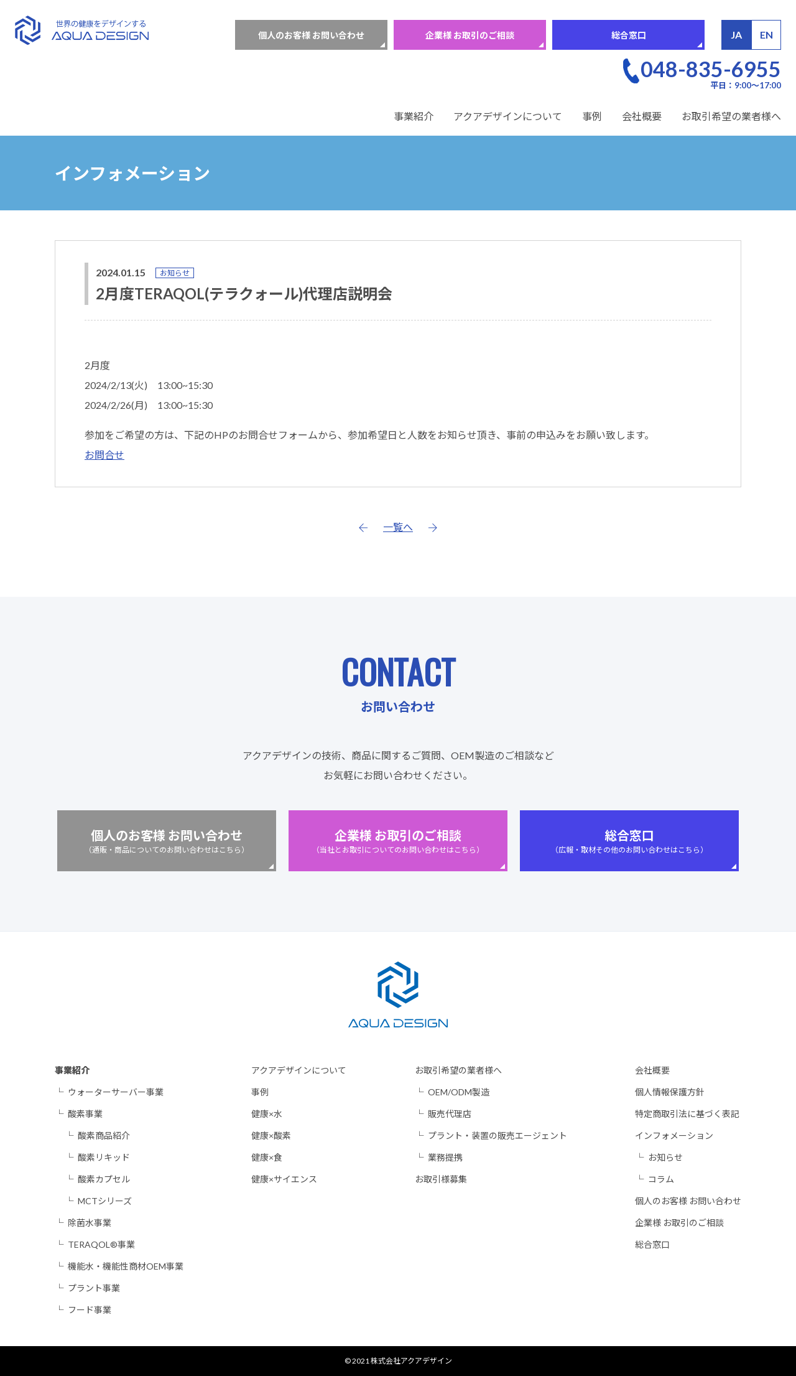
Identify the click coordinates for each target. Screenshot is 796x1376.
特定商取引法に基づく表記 (687, 1113)
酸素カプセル (104, 1179)
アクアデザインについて (507, 116)
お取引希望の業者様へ (731, 116)
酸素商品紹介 (104, 1135)
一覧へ (398, 527)
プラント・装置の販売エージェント (497, 1135)
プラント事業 (94, 1288)
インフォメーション (674, 1135)
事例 (592, 116)
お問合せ (104, 455)
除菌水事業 (89, 1222)
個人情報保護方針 (670, 1092)
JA (736, 34)
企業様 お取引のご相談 (469, 35)
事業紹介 (413, 116)
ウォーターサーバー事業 (116, 1092)
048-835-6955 (711, 69)
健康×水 (266, 1113)
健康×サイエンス (284, 1179)
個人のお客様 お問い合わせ (311, 35)
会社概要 (642, 116)
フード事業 (89, 1309)
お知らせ (175, 273)
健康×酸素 (271, 1135)
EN (766, 34)
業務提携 (445, 1157)
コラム (661, 1179)
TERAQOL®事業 (101, 1244)
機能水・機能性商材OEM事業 (125, 1266)
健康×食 (266, 1157)
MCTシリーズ (105, 1201)
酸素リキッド (104, 1157)
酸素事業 (85, 1113)
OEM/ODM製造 (458, 1092)
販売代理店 (449, 1113)
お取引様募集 (441, 1179)
